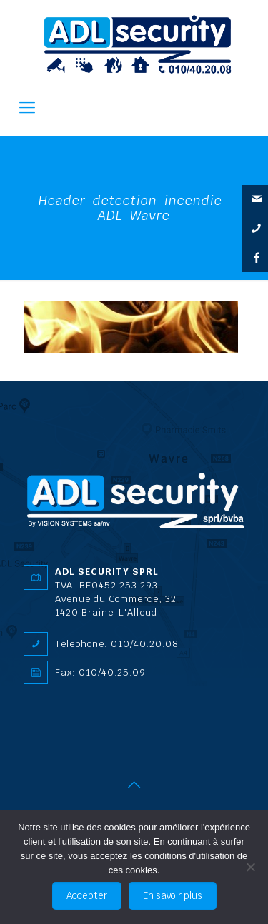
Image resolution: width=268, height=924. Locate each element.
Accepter (86, 896)
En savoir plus (172, 896)
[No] (250, 867)
